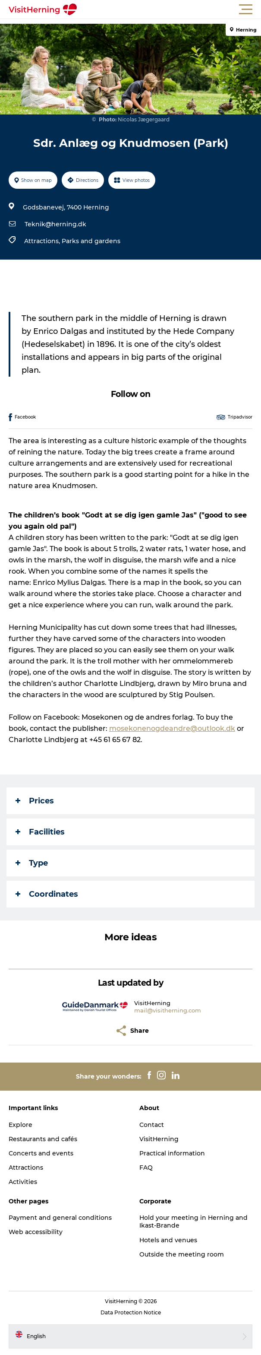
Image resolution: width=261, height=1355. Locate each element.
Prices (35, 801)
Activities (23, 1182)
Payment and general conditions (60, 1218)
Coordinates (47, 894)
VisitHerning (159, 1139)
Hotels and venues (168, 1240)
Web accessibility (36, 1232)
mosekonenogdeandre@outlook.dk (172, 728)
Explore (20, 1125)
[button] (169, 9)
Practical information (172, 1153)
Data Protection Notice (131, 1312)
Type (32, 863)
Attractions (26, 1167)
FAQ (146, 1167)
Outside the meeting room (181, 1254)
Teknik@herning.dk (55, 224)
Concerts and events (41, 1153)
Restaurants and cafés (43, 1139)
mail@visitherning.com (167, 1010)
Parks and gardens (91, 241)
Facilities (40, 832)
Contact (151, 1125)
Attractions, (43, 241)
